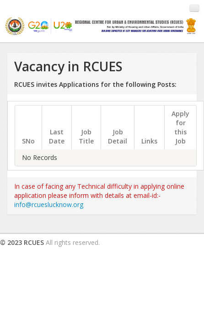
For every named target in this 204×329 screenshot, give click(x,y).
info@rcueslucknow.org (48, 204)
